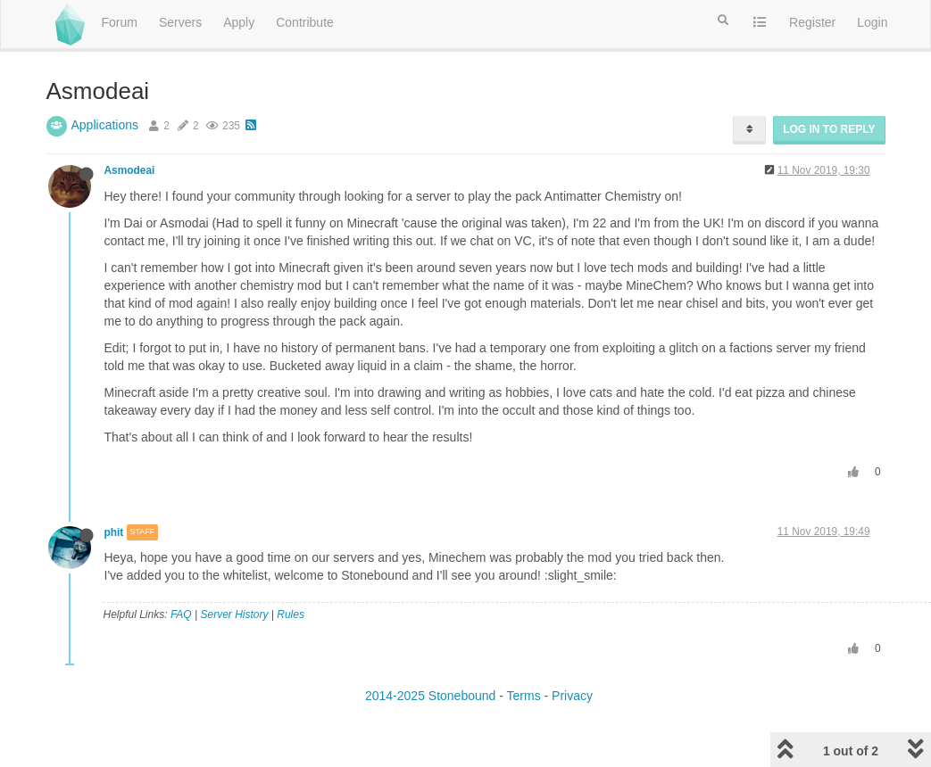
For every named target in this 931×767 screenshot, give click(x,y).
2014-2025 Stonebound (430, 696)
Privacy (572, 696)
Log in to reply (829, 129)
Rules (290, 614)
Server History (234, 614)
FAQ (181, 614)
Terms (524, 696)
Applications (105, 125)
